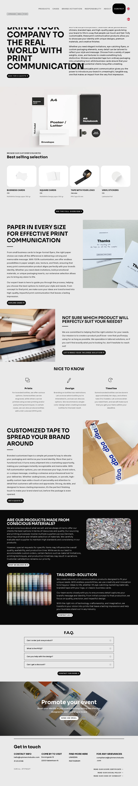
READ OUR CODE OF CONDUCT (107, 776)
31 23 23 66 (18, 761)
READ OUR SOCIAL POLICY (109, 773)
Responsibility (93, 9)
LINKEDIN (73, 757)
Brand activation (72, 9)
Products (44, 9)
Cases (55, 9)
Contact (119, 9)
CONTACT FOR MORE (68, 673)
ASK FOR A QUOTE (17, 76)
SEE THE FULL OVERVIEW (68, 211)
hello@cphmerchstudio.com (26, 757)
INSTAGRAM (74, 761)
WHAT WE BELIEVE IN (17, 565)
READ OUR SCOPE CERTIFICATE (107, 769)
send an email (69, 718)
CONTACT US (64, 615)
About (107, 9)
